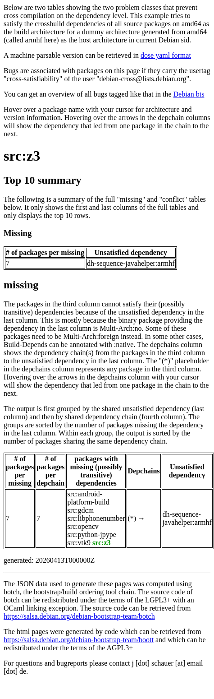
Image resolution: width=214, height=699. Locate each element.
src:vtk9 (79, 542)
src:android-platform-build (88, 498)
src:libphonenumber (96, 518)
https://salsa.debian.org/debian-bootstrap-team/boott (79, 639)
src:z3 (22, 156)
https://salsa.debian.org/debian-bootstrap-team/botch (79, 616)
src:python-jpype (91, 534)
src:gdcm (80, 510)
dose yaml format (166, 55)
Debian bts (189, 94)
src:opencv (82, 526)
